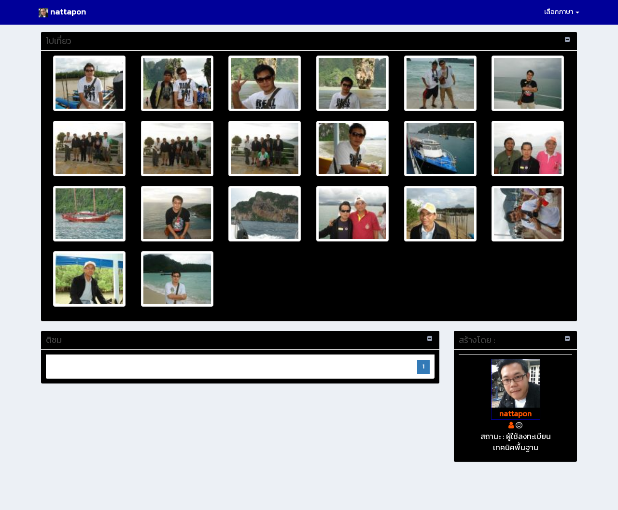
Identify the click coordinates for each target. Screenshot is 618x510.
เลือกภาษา (561, 12)
